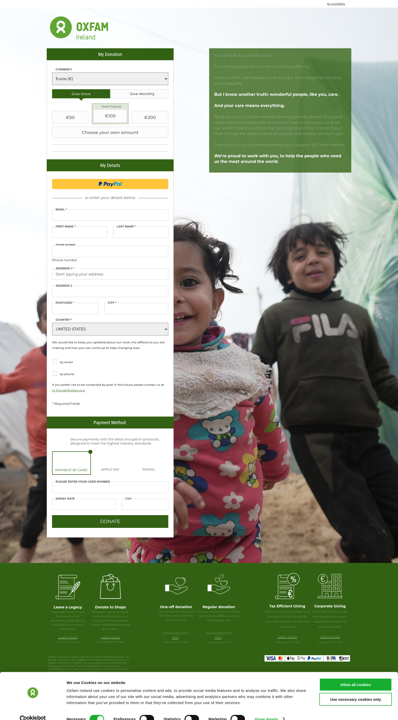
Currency (64, 69)
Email (61, 209)
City (112, 302)
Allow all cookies (355, 675)
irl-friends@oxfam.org (68, 390)
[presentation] (81, 93)
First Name (66, 226)
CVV (128, 498)
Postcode (65, 302)
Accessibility (336, 4)
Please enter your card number (83, 481)
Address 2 (64, 285)
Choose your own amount (95, 132)
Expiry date (65, 498)
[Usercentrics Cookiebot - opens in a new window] (33, 710)
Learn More (67, 637)
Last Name (126, 226)
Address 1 (65, 268)
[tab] (81, 93)
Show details (266, 710)
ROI (175, 637)
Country (64, 319)
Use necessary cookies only (355, 690)
